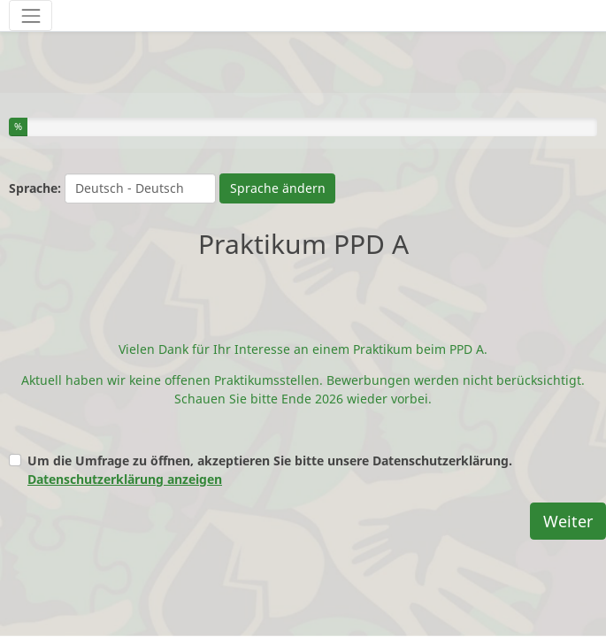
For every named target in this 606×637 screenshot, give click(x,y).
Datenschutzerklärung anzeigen (124, 466)
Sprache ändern (278, 188)
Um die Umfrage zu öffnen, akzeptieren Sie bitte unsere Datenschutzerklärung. (269, 457)
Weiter (568, 508)
